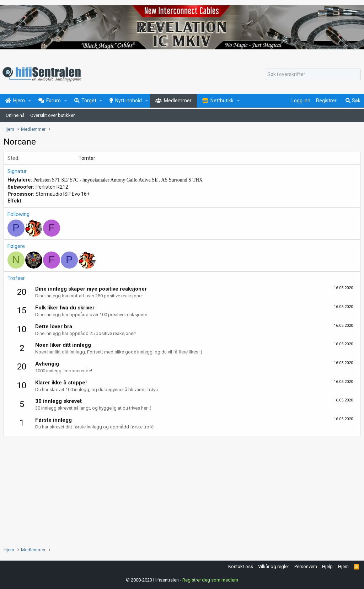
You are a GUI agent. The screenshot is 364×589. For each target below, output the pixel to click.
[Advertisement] (182, 489)
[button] (29, 101)
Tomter (87, 158)
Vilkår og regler (273, 566)
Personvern (305, 566)
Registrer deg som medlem (210, 580)
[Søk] (313, 75)
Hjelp (327, 566)
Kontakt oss (240, 566)
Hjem (343, 566)
